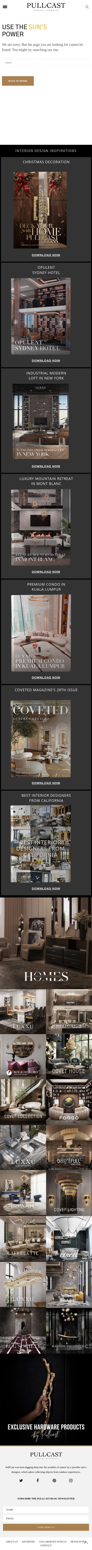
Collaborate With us (52, 1541)
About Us (12, 1541)
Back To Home (17, 81)
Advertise (28, 1541)
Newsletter (78, 1541)
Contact (46, 1545)
